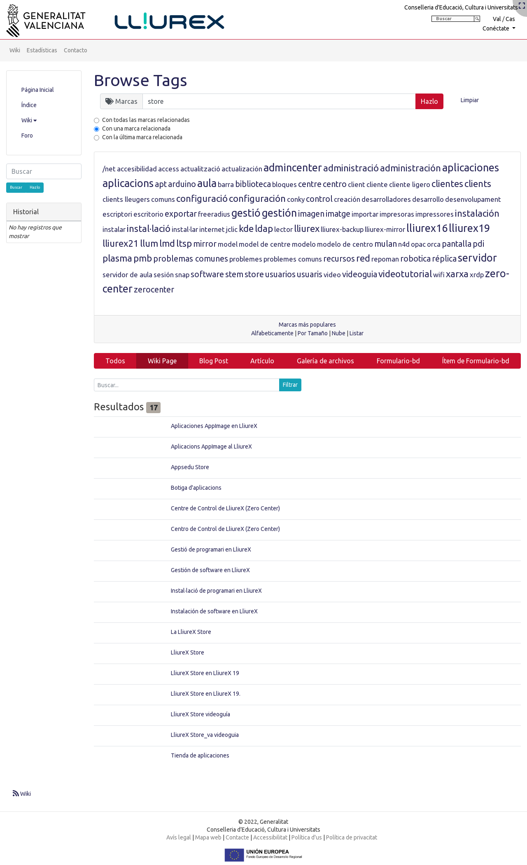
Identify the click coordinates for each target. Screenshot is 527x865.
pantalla (456, 243)
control (319, 198)
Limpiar (470, 100)
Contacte (237, 837)
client (356, 184)
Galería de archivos (325, 361)
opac (418, 244)
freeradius (214, 214)
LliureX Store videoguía (200, 714)
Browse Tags (140, 80)
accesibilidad (137, 169)
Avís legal (178, 837)
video (332, 274)
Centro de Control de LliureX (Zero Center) (225, 529)
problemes (245, 259)
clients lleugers (126, 199)
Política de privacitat (351, 837)
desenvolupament (473, 199)
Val (497, 19)
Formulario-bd (398, 361)
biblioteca (253, 184)
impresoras (397, 214)
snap (182, 274)
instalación (477, 213)
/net (109, 169)
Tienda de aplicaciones (200, 755)
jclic (232, 229)
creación (347, 199)
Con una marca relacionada (136, 128)
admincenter (293, 167)
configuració (202, 198)
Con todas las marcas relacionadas (146, 120)
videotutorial (405, 274)
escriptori (117, 214)
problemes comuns (293, 259)
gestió (246, 213)
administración (410, 168)
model (228, 244)
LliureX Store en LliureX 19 (205, 673)
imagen (311, 213)
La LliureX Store (191, 632)
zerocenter (154, 289)
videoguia (359, 274)
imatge (338, 213)
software (207, 274)
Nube (338, 333)
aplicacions (128, 183)
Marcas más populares (307, 324)
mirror (205, 243)
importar (365, 214)
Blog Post (213, 361)
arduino (182, 184)
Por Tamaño (313, 333)
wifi (439, 274)
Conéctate (497, 28)
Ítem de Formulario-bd (475, 361)
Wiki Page (162, 361)
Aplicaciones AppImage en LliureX (214, 426)
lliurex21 (121, 243)
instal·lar (185, 229)
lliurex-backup (342, 229)
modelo (304, 244)
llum (149, 243)
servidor (477, 258)
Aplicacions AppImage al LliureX (211, 446)
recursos (339, 258)
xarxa (457, 274)
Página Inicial (37, 89)
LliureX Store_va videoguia (205, 735)
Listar (357, 333)
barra (226, 184)
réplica (444, 258)
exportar (181, 213)
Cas (510, 19)
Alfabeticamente (272, 333)
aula (207, 183)
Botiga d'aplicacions (196, 487)
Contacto (75, 50)
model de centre (265, 244)
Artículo (262, 361)
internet (212, 229)
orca (434, 244)
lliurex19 (469, 228)
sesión (164, 274)
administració (351, 168)
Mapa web (208, 837)
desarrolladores (386, 199)
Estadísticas (42, 50)
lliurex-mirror (385, 229)
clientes (447, 183)
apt (161, 184)
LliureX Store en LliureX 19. (205, 693)
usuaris (309, 274)
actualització (200, 169)
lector (283, 229)
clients (477, 183)
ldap (264, 228)
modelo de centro (345, 244)
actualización (242, 169)
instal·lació (148, 228)
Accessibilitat (270, 837)
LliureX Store (187, 652)
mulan (385, 243)
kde (246, 228)
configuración (257, 198)
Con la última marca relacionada (142, 137)
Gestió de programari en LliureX (211, 549)
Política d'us (306, 837)
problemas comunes (190, 258)
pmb (142, 258)
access (168, 169)
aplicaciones (470, 167)
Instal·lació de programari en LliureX (216, 590)
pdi (478, 243)
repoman (385, 259)
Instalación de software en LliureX (214, 611)
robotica (415, 258)
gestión (279, 213)
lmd (167, 243)
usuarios (280, 274)
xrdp (477, 274)
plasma (117, 258)
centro (335, 184)
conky (296, 199)
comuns (163, 199)
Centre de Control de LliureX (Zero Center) (225, 508)
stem (234, 274)
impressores (434, 214)
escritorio (148, 214)
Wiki (14, 50)
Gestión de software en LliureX (210, 570)
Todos (115, 361)
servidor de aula (127, 274)
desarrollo (428, 199)
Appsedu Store (190, 467)
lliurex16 (427, 228)
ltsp (184, 243)
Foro (27, 135)
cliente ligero (409, 184)
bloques (284, 184)
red (363, 258)
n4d (404, 244)
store (254, 274)
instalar (114, 229)
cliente (377, 184)
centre (310, 184)
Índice (29, 105)
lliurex (306, 228)
